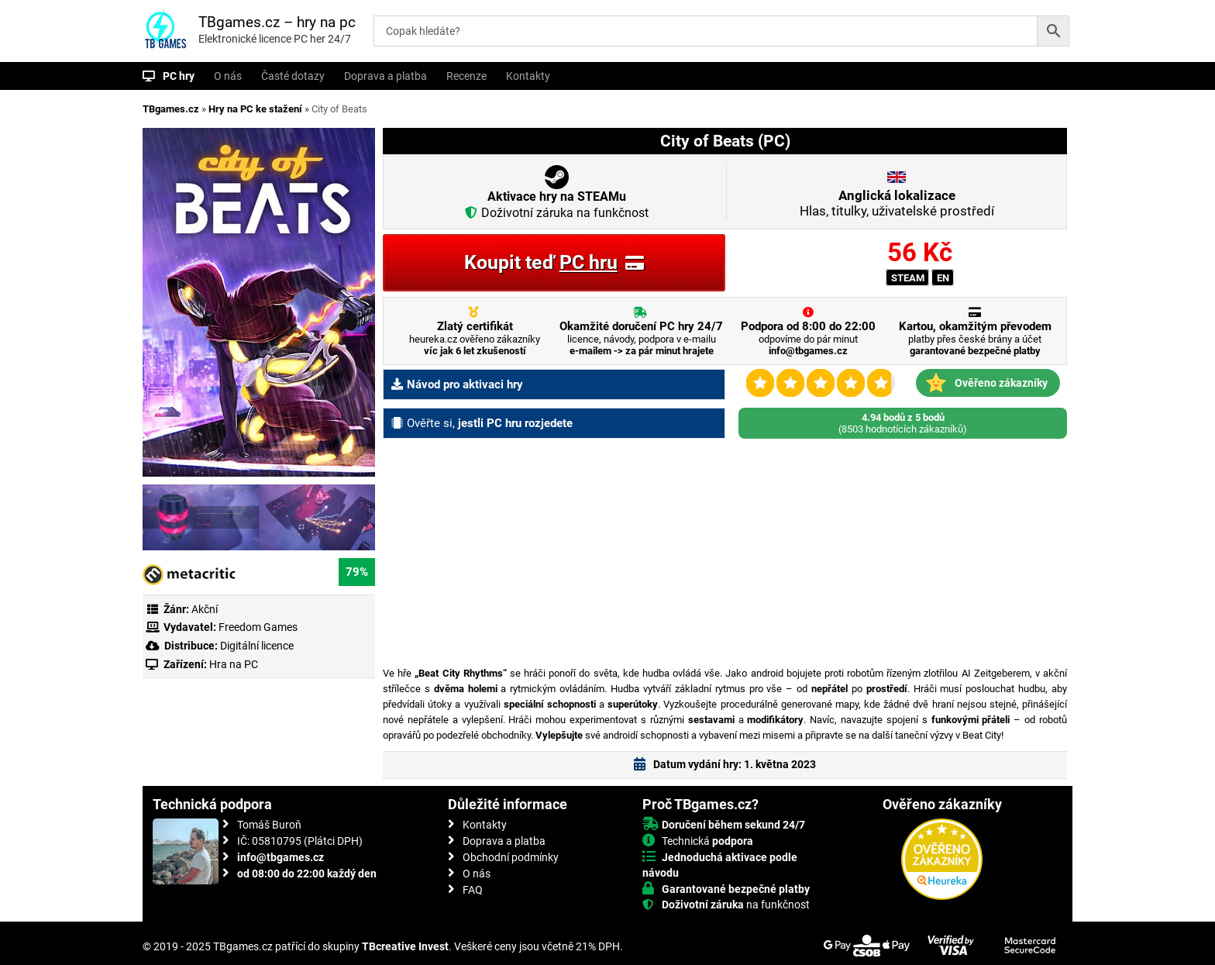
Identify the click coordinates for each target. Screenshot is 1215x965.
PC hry (178, 76)
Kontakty (528, 76)
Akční (204, 609)
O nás (228, 76)
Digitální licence (256, 645)
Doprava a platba (385, 76)
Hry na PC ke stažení (255, 109)
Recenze (466, 76)
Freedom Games (258, 627)
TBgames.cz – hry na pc (277, 22)
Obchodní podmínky (511, 857)
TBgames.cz (171, 109)
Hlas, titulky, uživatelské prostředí (897, 203)
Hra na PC (232, 664)
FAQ (473, 890)
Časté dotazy (293, 76)
